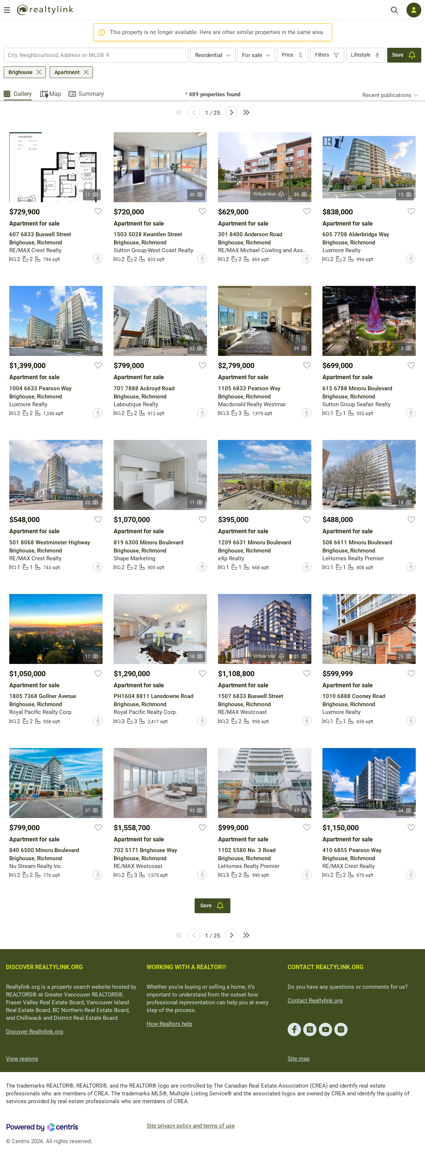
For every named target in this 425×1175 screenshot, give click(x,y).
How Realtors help (169, 1024)
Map (55, 93)
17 (92, 656)
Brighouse (21, 72)
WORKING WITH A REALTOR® (187, 967)
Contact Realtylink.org (315, 1000)
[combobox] (96, 55)
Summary (91, 93)
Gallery (23, 93)
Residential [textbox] (208, 55)
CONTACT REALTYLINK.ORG (326, 967)
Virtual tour (269, 194)
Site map (298, 1058)
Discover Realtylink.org (34, 1031)
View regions (22, 1058)
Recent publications (386, 95)
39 (301, 348)
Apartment (67, 72)
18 (405, 502)
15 (405, 194)
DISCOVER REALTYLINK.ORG (44, 967)
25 (301, 502)
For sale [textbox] (252, 55)
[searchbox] (91, 55)
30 (196, 194)
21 (301, 656)
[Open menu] (7, 10)
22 (92, 502)
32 (92, 348)
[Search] (394, 10)
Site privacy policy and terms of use (191, 1125)
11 (92, 194)
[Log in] (413, 10)
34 (405, 810)
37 (92, 810)
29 (405, 656)
